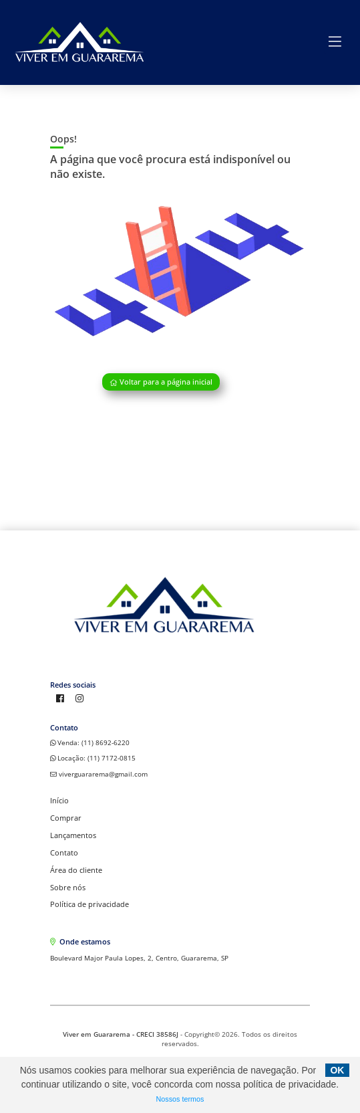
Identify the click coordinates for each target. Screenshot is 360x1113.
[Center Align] (334, 42)
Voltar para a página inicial (161, 382)
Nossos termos (180, 1099)
